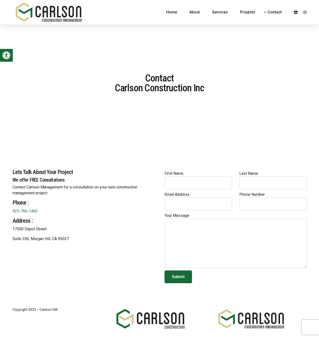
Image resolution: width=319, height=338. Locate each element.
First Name (198, 180)
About (194, 12)
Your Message (236, 240)
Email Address (198, 201)
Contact (275, 12)
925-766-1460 (25, 211)
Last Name (273, 180)
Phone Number (273, 201)
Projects (247, 12)
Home (171, 12)
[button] (6, 55)
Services (220, 12)
